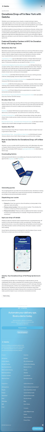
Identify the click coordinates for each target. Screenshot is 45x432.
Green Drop (5, 84)
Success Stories (27, 398)
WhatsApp (4, 401)
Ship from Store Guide (29, 395)
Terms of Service (28, 417)
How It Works (27, 404)
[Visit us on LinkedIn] (42, 425)
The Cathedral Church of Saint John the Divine (14, 79)
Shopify (3, 389)
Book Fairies (5, 90)
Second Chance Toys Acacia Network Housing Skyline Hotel (18, 94)
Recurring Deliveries (6, 367)
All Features (4, 358)
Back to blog (5, 295)
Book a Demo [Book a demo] (37, 428)
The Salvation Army (7, 58)
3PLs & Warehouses (28, 361)
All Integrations (5, 387)
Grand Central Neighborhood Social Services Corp (15, 65)
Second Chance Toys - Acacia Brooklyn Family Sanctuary (17, 121)
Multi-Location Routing (7, 369)
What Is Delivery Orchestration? (31, 387)
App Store (11, 158)
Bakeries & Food (27, 367)
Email (3, 407)
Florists (25, 369)
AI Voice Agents (5, 361)
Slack (3, 398)
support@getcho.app (29, 411)
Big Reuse (4, 111)
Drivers (25, 414)
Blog (25, 401)
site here (32, 62)
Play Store (20, 158)
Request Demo (22, 327)
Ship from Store (5, 378)
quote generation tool (28, 149)
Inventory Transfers (6, 375)
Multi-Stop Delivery (6, 372)
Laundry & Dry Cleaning (29, 364)
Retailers (26, 358)
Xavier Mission (5, 74)
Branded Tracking (6, 364)
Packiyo (3, 392)
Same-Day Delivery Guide (30, 389)
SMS (3, 404)
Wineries (26, 372)
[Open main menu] (41, 6)
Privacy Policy (27, 420)
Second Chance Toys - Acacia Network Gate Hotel (15, 134)
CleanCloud (4, 395)
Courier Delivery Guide (29, 392)
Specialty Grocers (28, 378)
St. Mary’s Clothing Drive (8, 115)
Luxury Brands (27, 375)
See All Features (22, 332)
